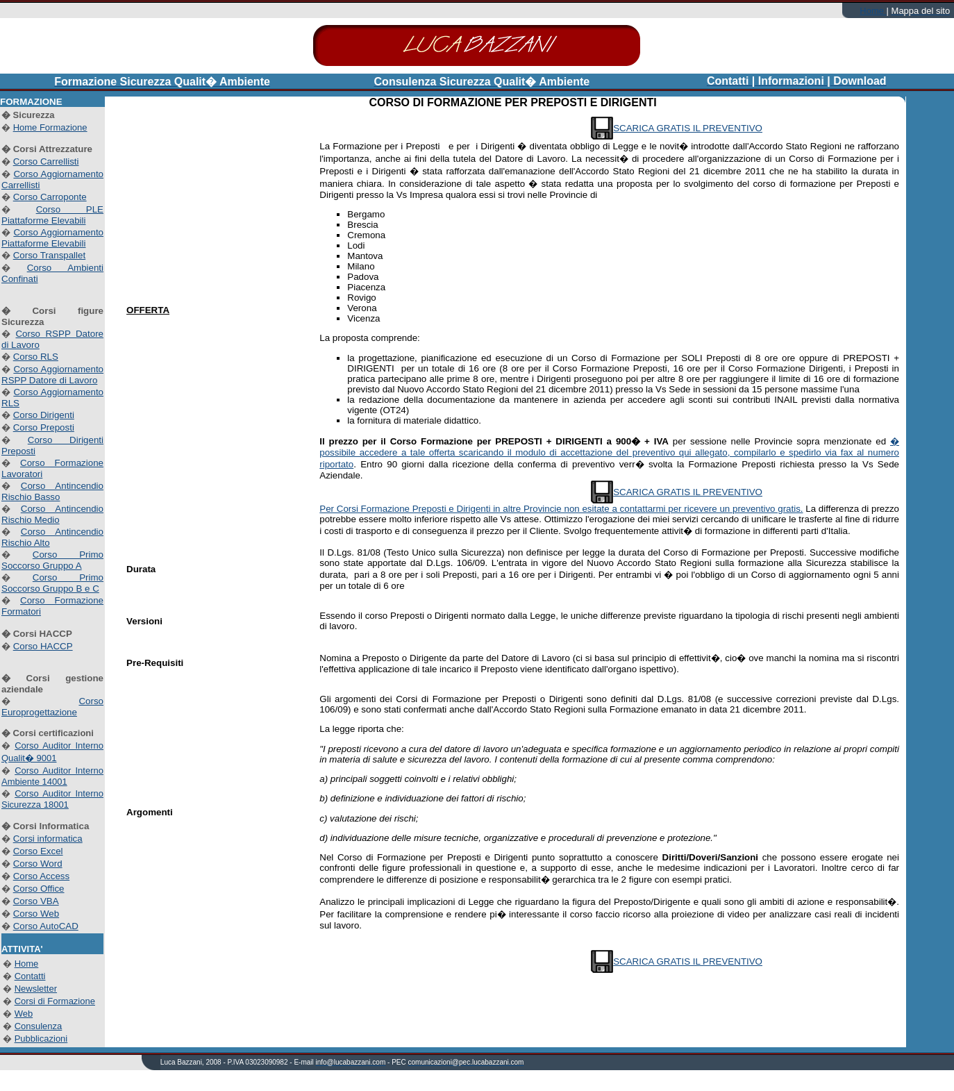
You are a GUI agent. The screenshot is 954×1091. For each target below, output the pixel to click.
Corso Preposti (43, 427)
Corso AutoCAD (45, 926)
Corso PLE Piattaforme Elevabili (52, 215)
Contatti (30, 976)
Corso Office (39, 888)
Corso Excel (38, 851)
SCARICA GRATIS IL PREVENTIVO (687, 128)
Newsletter (36, 988)
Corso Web (36, 913)
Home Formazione (50, 127)
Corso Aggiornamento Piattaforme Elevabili (52, 238)
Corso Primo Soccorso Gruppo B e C (52, 583)
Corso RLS (35, 356)
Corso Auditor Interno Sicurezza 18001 (52, 799)
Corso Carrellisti (46, 161)
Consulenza (38, 1026)
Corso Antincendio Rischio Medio (52, 514)
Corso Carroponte (50, 197)
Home (873, 11)
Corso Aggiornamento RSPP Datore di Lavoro (52, 374)
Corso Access (41, 876)
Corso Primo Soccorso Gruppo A (52, 560)
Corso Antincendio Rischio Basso (52, 491)
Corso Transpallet (49, 255)
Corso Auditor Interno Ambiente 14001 (52, 776)
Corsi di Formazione (55, 1001)
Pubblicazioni (41, 1038)
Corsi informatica (48, 838)
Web (24, 1013)
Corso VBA (36, 901)
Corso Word (37, 863)
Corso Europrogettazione (52, 706)
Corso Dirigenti (43, 415)
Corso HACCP (43, 646)
